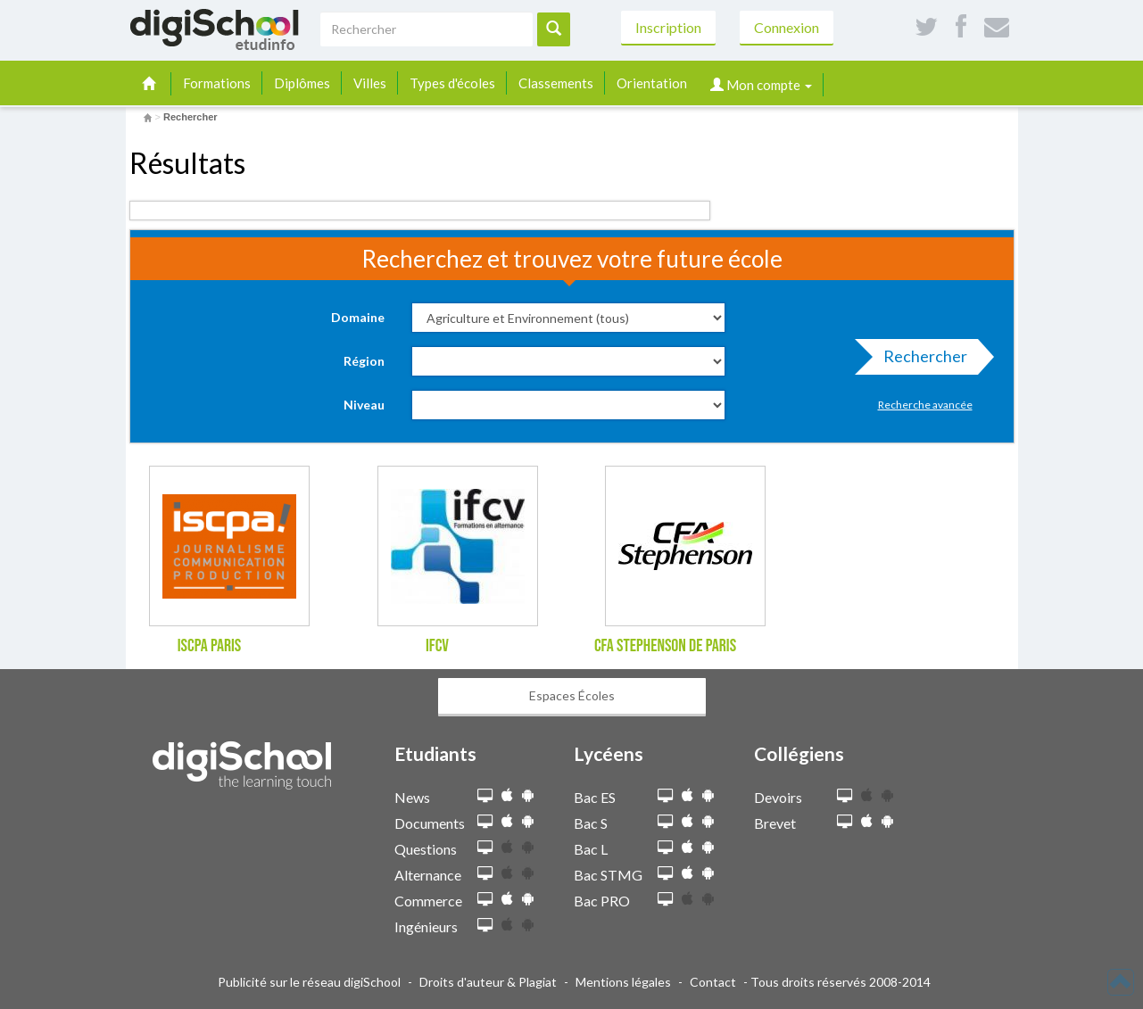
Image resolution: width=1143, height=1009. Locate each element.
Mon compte (761, 85)
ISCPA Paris (210, 646)
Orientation (652, 83)
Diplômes (302, 83)
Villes (369, 83)
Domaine (358, 317)
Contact (713, 981)
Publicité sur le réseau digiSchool (309, 981)
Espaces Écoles (572, 695)
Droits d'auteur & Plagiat (488, 981)
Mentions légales (623, 981)
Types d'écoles (452, 83)
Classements (555, 83)
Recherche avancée (925, 404)
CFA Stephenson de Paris (665, 646)
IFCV (437, 646)
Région (364, 360)
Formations (217, 83)
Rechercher (920, 360)
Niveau (364, 404)
